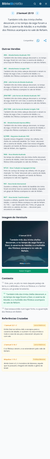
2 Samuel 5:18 (10, 345)
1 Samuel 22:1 (10, 325)
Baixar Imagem (25, 271)
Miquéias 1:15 (10, 359)
